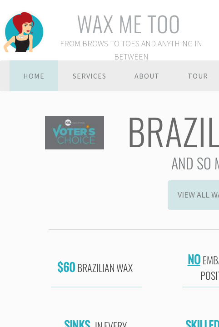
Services (89, 75)
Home (34, 75)
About (146, 75)
